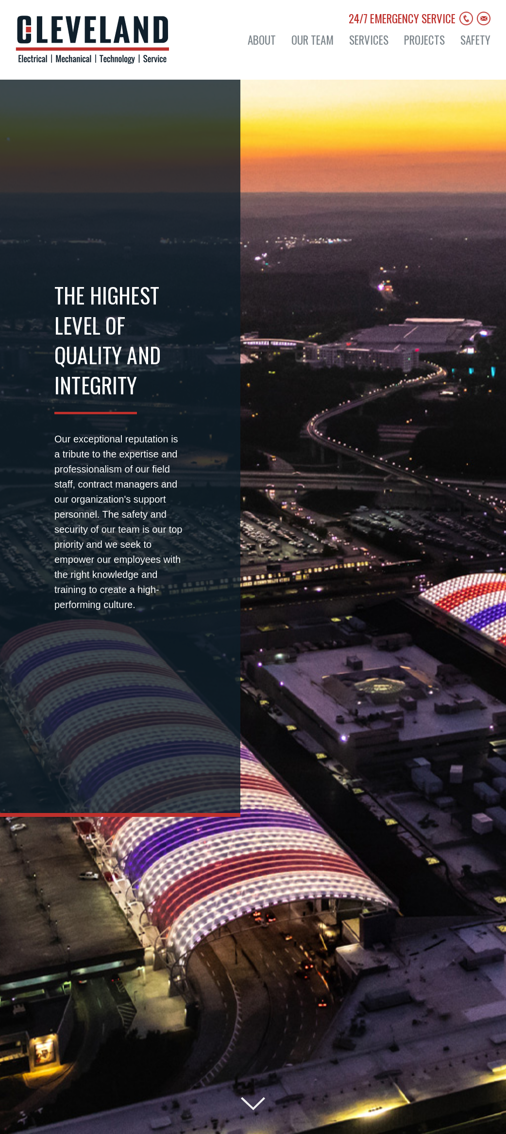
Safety (475, 40)
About (262, 40)
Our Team (312, 40)
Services (368, 40)
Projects (424, 40)
